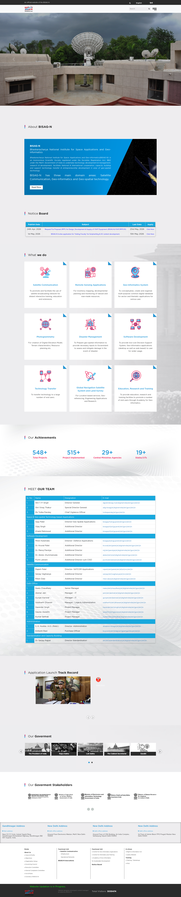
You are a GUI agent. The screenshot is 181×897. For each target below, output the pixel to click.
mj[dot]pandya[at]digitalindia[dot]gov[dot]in (121, 550)
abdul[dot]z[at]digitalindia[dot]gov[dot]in (120, 555)
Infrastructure (65, 854)
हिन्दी (151, 3)
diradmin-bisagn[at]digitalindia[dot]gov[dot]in (122, 626)
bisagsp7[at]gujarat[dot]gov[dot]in (117, 522)
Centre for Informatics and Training (103, 854)
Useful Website (131, 854)
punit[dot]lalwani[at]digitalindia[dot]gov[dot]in (122, 560)
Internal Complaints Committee (35, 870)
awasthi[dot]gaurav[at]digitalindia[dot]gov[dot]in (123, 612)
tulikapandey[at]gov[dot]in (114, 512)
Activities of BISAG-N (32, 876)
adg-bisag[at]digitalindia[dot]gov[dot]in (119, 508)
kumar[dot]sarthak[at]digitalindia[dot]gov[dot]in (123, 617)
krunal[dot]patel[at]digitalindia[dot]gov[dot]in (122, 546)
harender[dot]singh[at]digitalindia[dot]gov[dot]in (123, 607)
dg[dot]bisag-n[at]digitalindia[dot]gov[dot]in (121, 503)
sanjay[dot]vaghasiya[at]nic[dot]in (117, 574)
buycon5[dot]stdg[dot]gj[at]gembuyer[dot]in (121, 631)
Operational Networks (67, 857)
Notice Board (97, 864)
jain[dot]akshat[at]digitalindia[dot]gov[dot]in (121, 593)
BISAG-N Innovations (66, 860)
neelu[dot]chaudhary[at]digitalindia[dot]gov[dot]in (124, 588)
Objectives (28, 858)
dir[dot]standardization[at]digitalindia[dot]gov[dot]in (125, 640)
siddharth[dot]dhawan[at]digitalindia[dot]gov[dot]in (124, 602)
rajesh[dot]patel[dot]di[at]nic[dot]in (118, 569)
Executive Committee (32, 867)
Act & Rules (29, 873)
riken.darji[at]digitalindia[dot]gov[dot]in (119, 579)
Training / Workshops (133, 860)
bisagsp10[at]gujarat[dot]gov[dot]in (117, 531)
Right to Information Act (134, 851)
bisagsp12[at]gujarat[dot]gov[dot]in (117, 527)
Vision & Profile (30, 855)
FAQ (128, 863)
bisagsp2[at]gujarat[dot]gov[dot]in (117, 541)
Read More (36, 187)
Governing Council (31, 864)
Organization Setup (31, 861)
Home (26, 849)
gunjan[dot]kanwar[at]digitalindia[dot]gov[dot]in (123, 598)
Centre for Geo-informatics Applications (105, 851)
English (139, 3)
